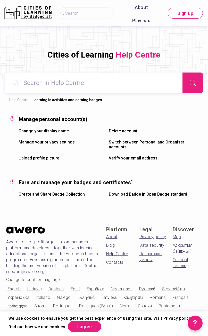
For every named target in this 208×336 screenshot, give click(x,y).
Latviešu (109, 297)
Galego (64, 297)
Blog (110, 245)
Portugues (63, 305)
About (141, 7)
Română (158, 297)
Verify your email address (133, 158)
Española (95, 288)
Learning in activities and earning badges (67, 100)
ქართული (17, 305)
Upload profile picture (39, 158)
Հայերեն (133, 297)
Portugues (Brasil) (96, 305)
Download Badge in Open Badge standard (148, 194)
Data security (151, 245)
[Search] (192, 83)
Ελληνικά (86, 297)
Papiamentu (170, 305)
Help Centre (18, 100)
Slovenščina (173, 288)
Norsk (125, 305)
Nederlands (121, 288)
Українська (18, 297)
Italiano (43, 297)
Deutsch (56, 288)
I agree (84, 326)
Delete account (123, 131)
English (14, 288)
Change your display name (44, 131)
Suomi (40, 305)
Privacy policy (152, 236)
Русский (147, 288)
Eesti (75, 288)
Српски (145, 305)
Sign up (185, 13)
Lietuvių (34, 288)
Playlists (141, 20)
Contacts (114, 262)
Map (177, 236)
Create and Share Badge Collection (52, 194)
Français (180, 297)
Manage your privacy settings (47, 142)
